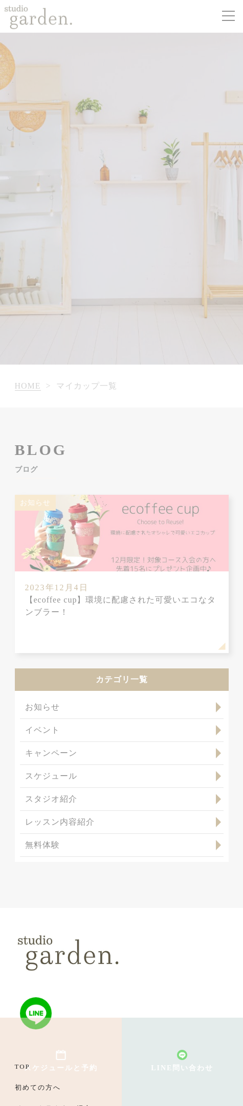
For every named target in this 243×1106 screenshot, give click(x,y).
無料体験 (42, 844)
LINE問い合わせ (182, 1068)
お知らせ (42, 707)
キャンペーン (51, 753)
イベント (42, 730)
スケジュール (51, 776)
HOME (28, 385)
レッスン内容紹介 (60, 822)
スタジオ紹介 (51, 799)
